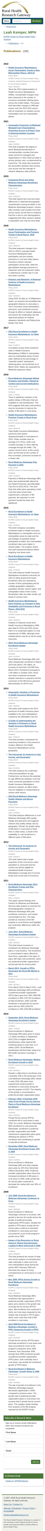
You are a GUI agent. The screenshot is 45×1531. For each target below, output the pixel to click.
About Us (8, 1504)
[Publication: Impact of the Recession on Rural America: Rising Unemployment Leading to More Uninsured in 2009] (24, 1243)
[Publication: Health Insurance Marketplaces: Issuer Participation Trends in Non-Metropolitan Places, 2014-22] (24, 70)
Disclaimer (16, 1508)
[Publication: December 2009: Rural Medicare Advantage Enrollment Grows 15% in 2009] (24, 1149)
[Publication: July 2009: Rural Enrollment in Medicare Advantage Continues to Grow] (23, 1198)
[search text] (21, 21)
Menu (6, 21)
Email (8, 1451)
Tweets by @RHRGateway (16, 1481)
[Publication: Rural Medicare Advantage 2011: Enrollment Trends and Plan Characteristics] (23, 887)
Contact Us (18, 1504)
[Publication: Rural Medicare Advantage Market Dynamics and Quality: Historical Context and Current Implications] (23, 381)
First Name (11, 1432)
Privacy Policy (29, 1508)
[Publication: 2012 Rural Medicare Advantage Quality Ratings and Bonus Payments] (22, 799)
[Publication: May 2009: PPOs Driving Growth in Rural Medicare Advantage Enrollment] (24, 1282)
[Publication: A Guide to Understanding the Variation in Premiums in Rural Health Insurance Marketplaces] (22, 723)
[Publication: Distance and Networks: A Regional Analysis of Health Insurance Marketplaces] (24, 282)
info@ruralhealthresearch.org (16, 1515)
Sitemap (7, 1508)
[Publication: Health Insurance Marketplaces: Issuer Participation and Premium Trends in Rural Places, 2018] (23, 232)
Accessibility (9, 1511)
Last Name (11, 1442)
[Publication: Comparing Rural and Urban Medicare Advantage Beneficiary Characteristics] (23, 182)
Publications (13, 43)
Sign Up (36, 1462)
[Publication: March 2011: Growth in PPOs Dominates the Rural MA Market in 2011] (23, 971)
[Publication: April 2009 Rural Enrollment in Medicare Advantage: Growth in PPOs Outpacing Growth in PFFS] (23, 1327)
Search (36, 21)
